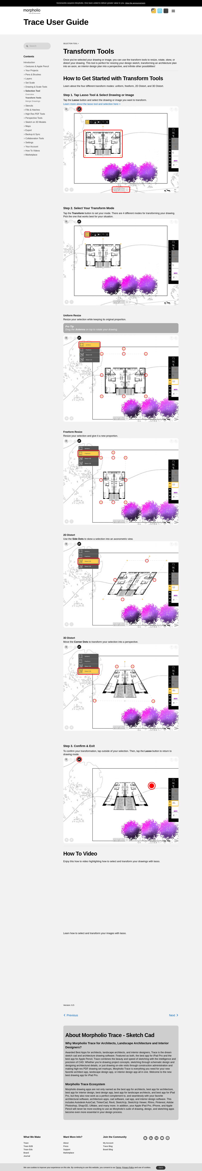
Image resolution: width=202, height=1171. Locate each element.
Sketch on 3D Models (35, 122)
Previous (70, 1015)
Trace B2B (28, 1146)
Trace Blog (107, 1146)
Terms (118, 1167)
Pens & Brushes (33, 74)
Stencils (29, 106)
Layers (28, 78)
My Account (108, 1143)
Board (26, 1153)
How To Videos (32, 151)
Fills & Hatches (32, 110)
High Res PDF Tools (35, 114)
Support (66, 1149)
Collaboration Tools (34, 138)
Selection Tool (32, 91)
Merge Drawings (32, 101)
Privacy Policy (128, 1167)
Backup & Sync (32, 134)
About (65, 1143)
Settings (29, 142)
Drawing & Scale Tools (36, 87)
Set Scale (30, 83)
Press (65, 1146)
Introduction (29, 62)
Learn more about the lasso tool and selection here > (92, 104)
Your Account (31, 146)
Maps (28, 126)
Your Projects (31, 70)
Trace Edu (28, 1149)
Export (28, 130)
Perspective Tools (33, 118)
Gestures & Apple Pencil (37, 66)
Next (173, 1015)
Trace (26, 1143)
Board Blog (107, 1149)
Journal (27, 1156)
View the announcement (135, 3)
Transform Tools (33, 98)
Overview (29, 94)
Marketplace (31, 155)
